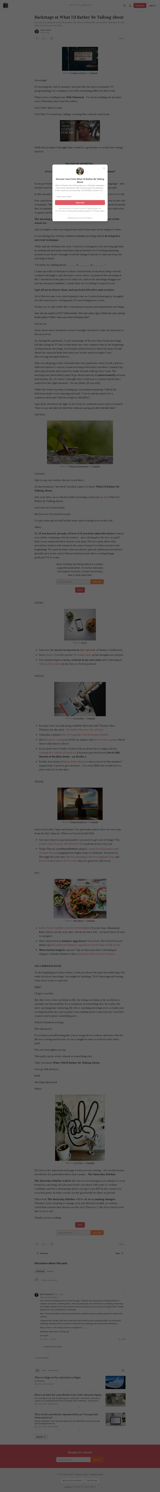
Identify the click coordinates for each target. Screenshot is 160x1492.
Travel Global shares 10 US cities (58, 860)
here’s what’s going (105, 739)
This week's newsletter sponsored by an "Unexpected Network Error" (66, 1416)
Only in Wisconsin (50, 663)
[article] (80, 1382)
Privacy (79, 1474)
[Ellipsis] (124, 1294)
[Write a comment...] (82, 1284)
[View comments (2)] (44, 38)
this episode (87, 649)
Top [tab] (37, 1370)
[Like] (37, 38)
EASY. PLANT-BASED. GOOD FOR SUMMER (64, 927)
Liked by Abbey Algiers (49, 1297)
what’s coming (55, 739)
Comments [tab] (40, 1271)
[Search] (124, 5)
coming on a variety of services (57, 752)
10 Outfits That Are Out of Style (84, 729)
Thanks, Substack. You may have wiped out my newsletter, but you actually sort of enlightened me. (67, 1422)
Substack (68, 1487)
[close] (104, 168)
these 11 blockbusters (76, 761)
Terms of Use (92, 208)
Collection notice (96, 1474)
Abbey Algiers (45, 30)
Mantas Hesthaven (78, 822)
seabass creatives (78, 73)
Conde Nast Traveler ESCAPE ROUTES (61, 843)
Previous (42, 1253)
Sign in (152, 5)
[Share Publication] (130, 5)
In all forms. (39, 1381)
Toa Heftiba (78, 718)
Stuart (50, 654)
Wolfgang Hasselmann (78, 466)
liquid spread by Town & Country (95, 953)
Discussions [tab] (53, 1370)
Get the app (92, 1480)
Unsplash (94, 73)
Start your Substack (72, 1480)
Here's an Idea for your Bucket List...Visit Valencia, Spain (68, 1394)
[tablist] (45, 1271)
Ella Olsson (78, 921)
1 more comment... (42, 1358)
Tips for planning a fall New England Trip (89, 856)
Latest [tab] (43, 1370)
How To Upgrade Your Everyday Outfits (84, 734)
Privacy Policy (99, 211)
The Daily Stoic (82, 654)
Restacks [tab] (50, 1271)
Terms (85, 1474)
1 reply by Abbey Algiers (52, 1346)
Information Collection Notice (79, 211)
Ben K (84, 642)
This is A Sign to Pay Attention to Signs (57, 1377)
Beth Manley (45, 1294)
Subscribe (140, 5)
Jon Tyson (78, 1163)
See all (41, 1437)
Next (120, 1253)
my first (104, 497)
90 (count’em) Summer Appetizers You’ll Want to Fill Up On (85, 944)
